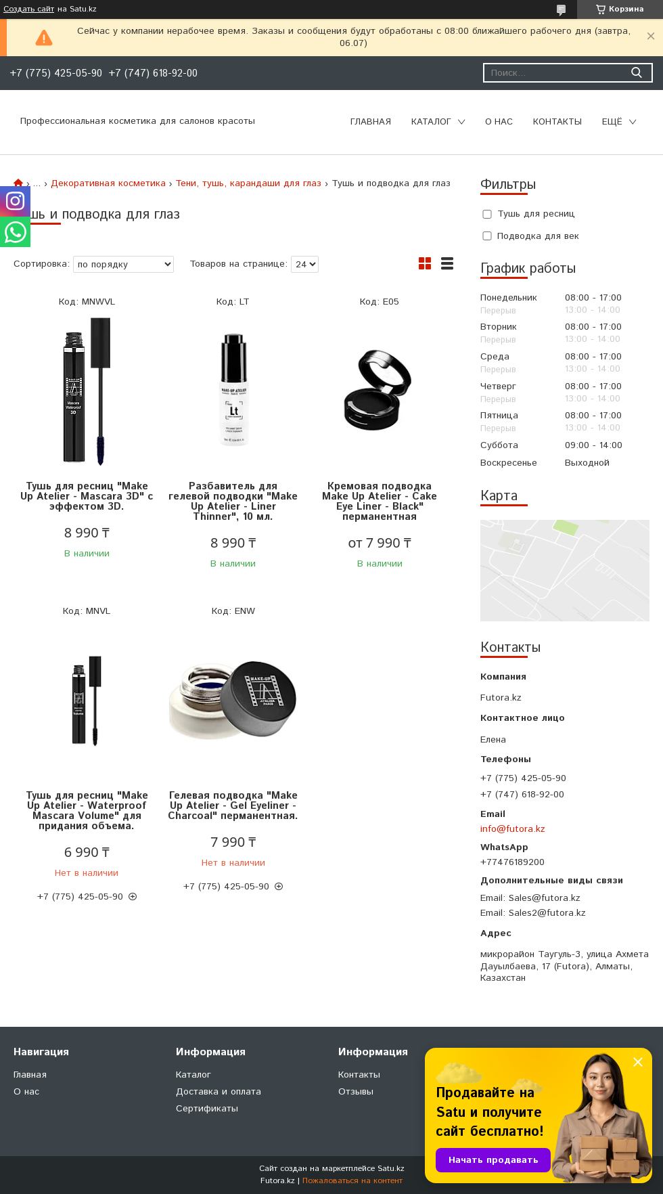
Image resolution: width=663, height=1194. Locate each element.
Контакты (557, 122)
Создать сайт (28, 9)
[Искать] (636, 72)
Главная (370, 122)
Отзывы (355, 1092)
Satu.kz (391, 1168)
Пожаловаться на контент (352, 1181)
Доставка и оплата (218, 1092)
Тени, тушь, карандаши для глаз (248, 183)
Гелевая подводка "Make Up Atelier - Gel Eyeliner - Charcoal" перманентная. (233, 806)
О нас (499, 122)
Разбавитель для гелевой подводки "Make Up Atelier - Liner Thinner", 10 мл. (233, 501)
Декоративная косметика (108, 183)
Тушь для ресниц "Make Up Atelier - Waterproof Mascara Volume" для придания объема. (87, 811)
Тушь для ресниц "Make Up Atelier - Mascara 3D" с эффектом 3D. (86, 496)
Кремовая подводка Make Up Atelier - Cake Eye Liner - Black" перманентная (379, 501)
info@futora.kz (512, 829)
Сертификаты (207, 1108)
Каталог (431, 122)
